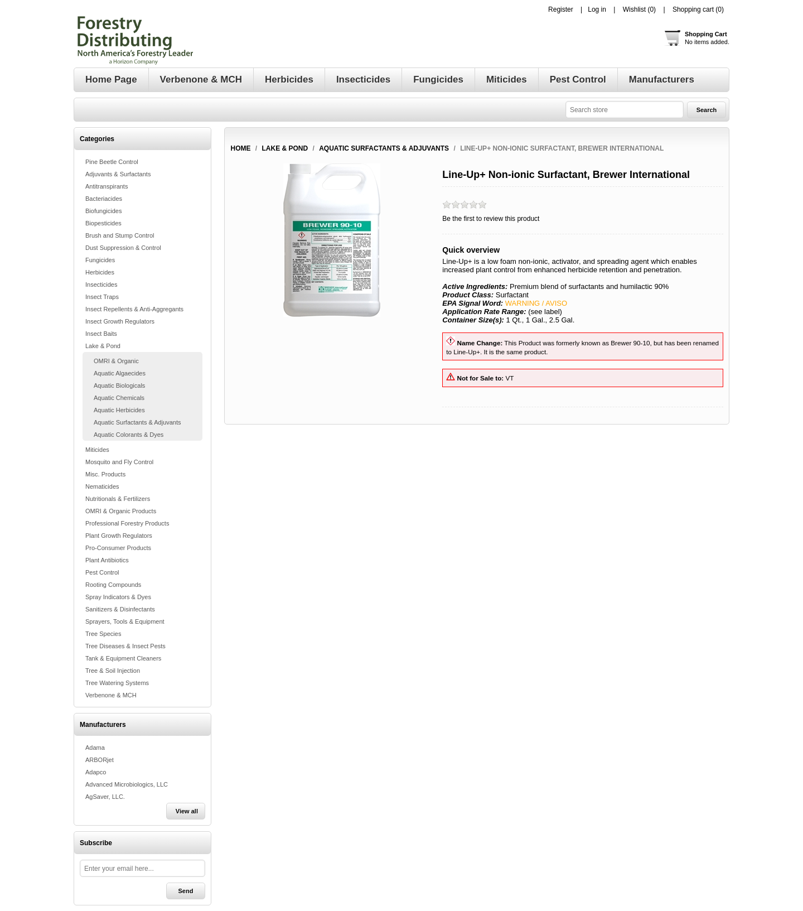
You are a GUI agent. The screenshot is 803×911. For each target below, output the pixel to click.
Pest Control (102, 572)
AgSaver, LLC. (105, 796)
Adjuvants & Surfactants (118, 174)
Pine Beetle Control (111, 161)
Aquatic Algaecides (120, 373)
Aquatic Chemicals (119, 397)
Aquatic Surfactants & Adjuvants (137, 422)
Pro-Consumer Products (118, 547)
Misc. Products (105, 474)
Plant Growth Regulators (118, 535)
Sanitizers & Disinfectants (120, 609)
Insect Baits (101, 333)
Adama (95, 747)
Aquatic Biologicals (119, 385)
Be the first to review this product (490, 219)
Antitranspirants (106, 186)
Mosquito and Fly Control (119, 462)
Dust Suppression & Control (123, 247)
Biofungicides (103, 211)
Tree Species (103, 633)
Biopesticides (103, 223)
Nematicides (102, 486)
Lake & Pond (102, 346)
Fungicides (100, 260)
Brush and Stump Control (119, 235)
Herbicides (99, 272)
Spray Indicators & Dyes (118, 597)
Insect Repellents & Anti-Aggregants (134, 309)
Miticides (97, 449)
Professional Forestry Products (127, 523)
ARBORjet (99, 759)
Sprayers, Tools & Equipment (125, 621)
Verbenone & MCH (111, 695)
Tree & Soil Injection (112, 670)
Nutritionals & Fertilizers (117, 498)
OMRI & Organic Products (120, 511)
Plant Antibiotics (107, 560)
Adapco (95, 772)
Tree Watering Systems (117, 682)
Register (560, 9)
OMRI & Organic (116, 361)
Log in (597, 9)
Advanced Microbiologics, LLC (126, 784)
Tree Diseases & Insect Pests (125, 646)
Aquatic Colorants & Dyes (128, 434)
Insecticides (101, 284)
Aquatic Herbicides (119, 410)
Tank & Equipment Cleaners (123, 658)
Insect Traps (102, 296)
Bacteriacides (103, 198)
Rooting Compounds (113, 584)
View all (187, 811)
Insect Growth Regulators (119, 321)
